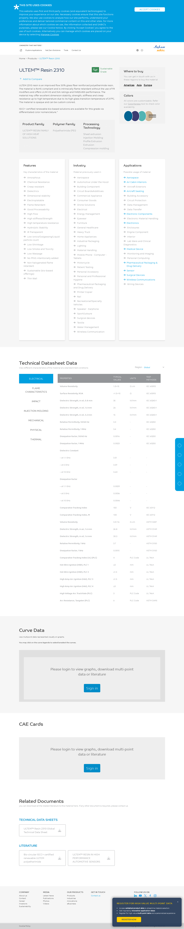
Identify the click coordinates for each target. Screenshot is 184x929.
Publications (48, 898)
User (142, 50)
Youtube (140, 895)
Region (138, 367)
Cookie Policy (24, 926)
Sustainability (25, 906)
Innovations (72, 901)
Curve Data (179, 464)
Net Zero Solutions (52, 50)
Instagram (155, 895)
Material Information (179, 445)
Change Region (137, 50)
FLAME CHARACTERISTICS (36, 390)
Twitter (145, 895)
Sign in (92, 688)
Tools (66, 50)
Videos (46, 904)
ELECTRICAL (36, 378)
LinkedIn (135, 895)
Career (22, 901)
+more (152, 116)
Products (32, 58)
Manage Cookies (50, 34)
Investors (23, 904)
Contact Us (76, 50)
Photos (46, 901)
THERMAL (36, 439)
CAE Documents (179, 474)
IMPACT (36, 401)
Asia (139, 85)
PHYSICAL (36, 429)
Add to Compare (32, 78)
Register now (129, 919)
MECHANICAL (36, 420)
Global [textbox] (147, 367)
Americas (129, 85)
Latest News (48, 895)
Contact (22, 898)
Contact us (95, 895)
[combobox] (154, 367)
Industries (71, 898)
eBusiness (71, 904)
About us (23, 895)
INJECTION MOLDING (36, 410)
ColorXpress (134, 104)
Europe (148, 85)
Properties (179, 455)
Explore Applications (33, 50)
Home (21, 50)
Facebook (150, 895)
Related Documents (179, 483)
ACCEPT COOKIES (149, 9)
